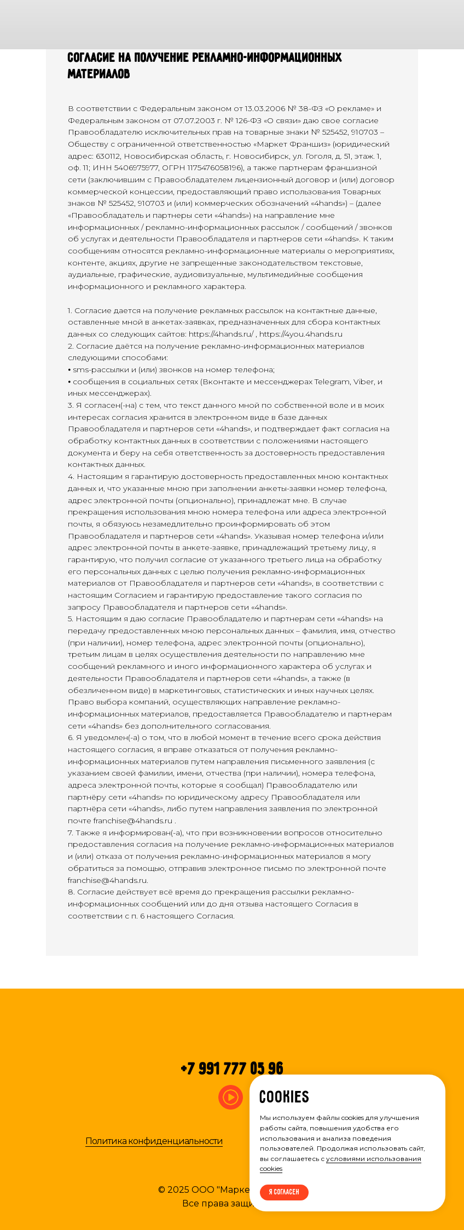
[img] (383, 25)
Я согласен (284, 1192)
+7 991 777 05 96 (232, 1069)
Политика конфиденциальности (154, 1141)
